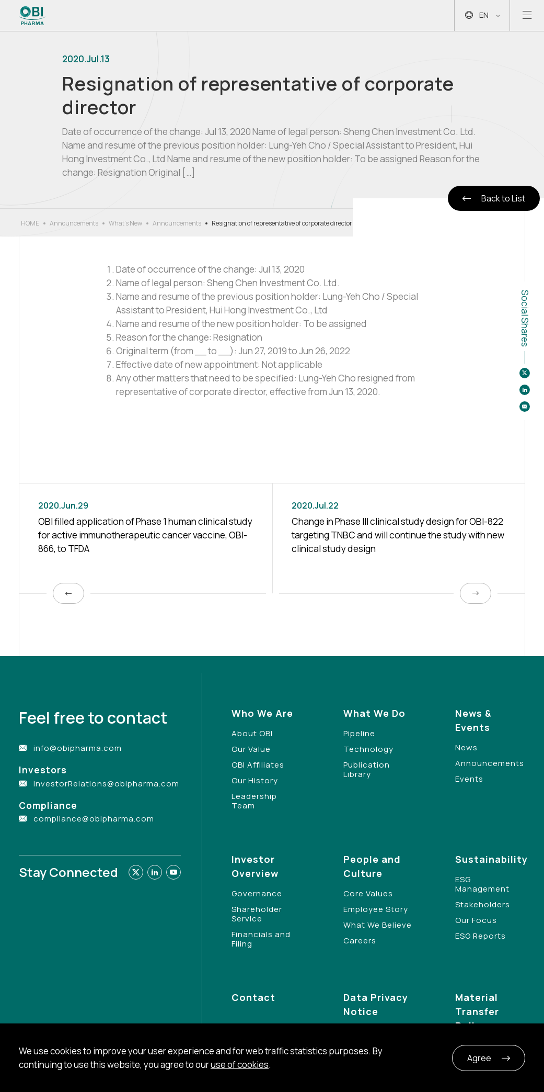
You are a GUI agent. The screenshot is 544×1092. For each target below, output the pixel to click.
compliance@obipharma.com (93, 818)
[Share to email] (524, 406)
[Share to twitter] (524, 373)
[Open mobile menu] (527, 15)
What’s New (125, 223)
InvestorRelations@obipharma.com (106, 783)
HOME (30, 223)
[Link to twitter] (136, 872)
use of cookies (240, 1065)
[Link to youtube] (173, 872)
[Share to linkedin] (524, 390)
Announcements (74, 223)
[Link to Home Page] (33, 15)
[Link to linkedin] (154, 872)
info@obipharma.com (77, 747)
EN (482, 15)
